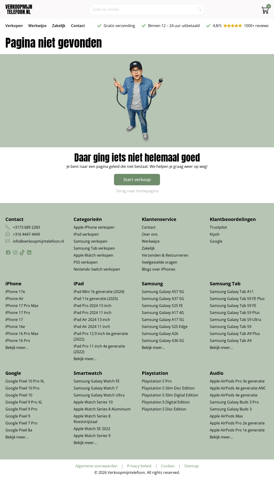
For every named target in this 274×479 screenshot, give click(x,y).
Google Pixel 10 (18, 395)
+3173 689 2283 (26, 227)
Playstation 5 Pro (157, 381)
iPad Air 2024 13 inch (92, 319)
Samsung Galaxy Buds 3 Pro (234, 402)
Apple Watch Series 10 (93, 402)
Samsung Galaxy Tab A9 (231, 340)
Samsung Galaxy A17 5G (163, 319)
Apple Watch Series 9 (92, 435)
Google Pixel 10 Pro (22, 388)
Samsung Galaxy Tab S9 (230, 326)
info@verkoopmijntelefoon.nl (38, 241)
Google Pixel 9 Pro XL (23, 402)
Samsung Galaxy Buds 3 (231, 409)
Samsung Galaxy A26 (160, 333)
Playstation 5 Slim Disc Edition (168, 388)
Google (216, 241)
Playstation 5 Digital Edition (166, 402)
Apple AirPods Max (226, 416)
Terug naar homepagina (137, 190)
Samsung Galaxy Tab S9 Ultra (235, 319)
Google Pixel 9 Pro (21, 409)
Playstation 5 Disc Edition (164, 409)
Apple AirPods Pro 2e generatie (237, 423)
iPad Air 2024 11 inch (92, 326)
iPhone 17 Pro (17, 312)
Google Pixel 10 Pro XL (24, 381)
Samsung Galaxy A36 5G (163, 340)
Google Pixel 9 (17, 416)
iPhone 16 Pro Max (21, 333)
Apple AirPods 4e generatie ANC (238, 388)
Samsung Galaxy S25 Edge (165, 326)
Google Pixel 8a (18, 430)
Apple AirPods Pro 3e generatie (237, 381)
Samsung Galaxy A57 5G (163, 291)
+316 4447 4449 (26, 234)
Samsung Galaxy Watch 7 (96, 388)
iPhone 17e (15, 291)
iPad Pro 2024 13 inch (92, 305)
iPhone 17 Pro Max (21, 305)
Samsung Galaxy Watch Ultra (99, 395)
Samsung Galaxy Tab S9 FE (233, 305)
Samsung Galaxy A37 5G (163, 298)
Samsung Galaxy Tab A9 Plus (235, 333)
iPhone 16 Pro (17, 340)
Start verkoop (137, 179)
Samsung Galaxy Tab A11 (232, 291)
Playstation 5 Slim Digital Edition (170, 395)
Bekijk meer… (16, 347)
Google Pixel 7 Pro (21, 423)
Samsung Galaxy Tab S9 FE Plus (237, 298)
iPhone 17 (14, 319)
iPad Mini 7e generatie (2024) (99, 291)
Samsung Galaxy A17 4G (163, 312)
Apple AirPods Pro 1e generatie (237, 430)
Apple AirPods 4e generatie (233, 395)
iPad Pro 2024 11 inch (92, 312)
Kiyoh (215, 234)
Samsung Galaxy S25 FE (162, 305)
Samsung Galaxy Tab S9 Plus (235, 312)
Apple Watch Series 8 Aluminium (102, 409)
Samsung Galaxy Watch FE (97, 381)
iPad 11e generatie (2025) (96, 298)
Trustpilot (218, 227)
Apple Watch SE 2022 (92, 428)
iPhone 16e (15, 326)
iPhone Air (14, 298)
